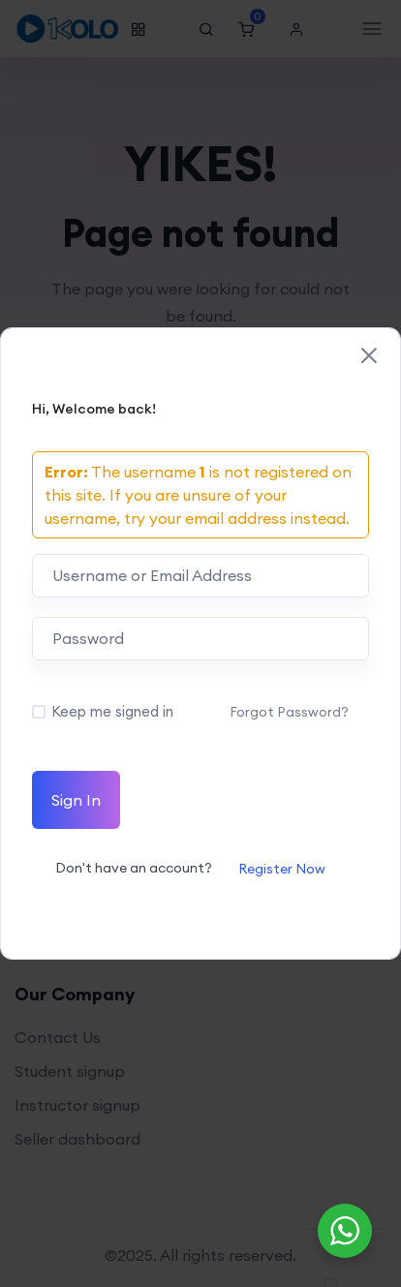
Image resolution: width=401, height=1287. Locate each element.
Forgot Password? (289, 711)
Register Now (281, 868)
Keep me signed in (112, 711)
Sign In (76, 800)
